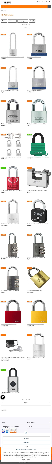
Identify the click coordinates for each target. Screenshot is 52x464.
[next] (49, 27)
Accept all (26, 438)
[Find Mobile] (24, 6)
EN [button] (37, 1)
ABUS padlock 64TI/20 (6, 123)
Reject (26, 446)
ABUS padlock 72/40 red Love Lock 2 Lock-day (11, 190)
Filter (4, 21)
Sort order (11, 21)
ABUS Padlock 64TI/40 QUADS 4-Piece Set (11, 157)
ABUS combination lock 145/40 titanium (10, 290)
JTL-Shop (26, 462)
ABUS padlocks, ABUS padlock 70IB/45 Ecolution (38, 157)
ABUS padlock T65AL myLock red (8, 324)
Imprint (23, 459)
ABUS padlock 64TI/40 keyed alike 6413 (36, 123)
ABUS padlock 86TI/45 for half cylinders (36, 357)
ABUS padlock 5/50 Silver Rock (34, 90)
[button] (46, 1)
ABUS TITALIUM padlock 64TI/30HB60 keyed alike (12, 57)
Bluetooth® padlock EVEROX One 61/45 (10, 392)
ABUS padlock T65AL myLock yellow (35, 324)
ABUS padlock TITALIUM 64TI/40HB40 (10, 223)
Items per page (22, 21)
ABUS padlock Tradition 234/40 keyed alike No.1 (38, 223)
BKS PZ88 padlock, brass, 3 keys (34, 290)
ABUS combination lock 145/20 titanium (10, 257)
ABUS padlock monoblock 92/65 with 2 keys (37, 190)
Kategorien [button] (4, 410)
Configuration (26, 442)
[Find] (49, 6)
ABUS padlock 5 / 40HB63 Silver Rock (9, 90)
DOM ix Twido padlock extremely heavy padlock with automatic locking (13, 358)
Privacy (28, 459)
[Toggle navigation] (2, 2)
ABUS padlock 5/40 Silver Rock (34, 57)
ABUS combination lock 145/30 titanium (36, 257)
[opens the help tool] (3, 397)
